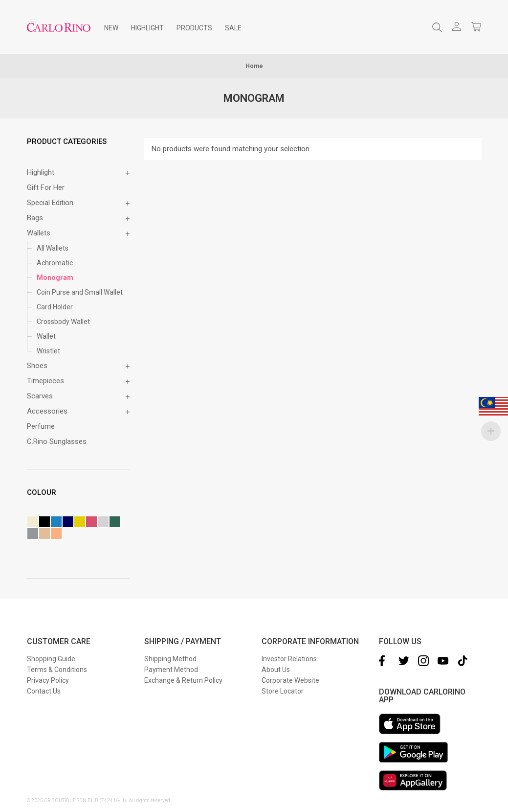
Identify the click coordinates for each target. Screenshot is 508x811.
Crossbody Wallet (63, 321)
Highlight (40, 172)
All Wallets (52, 248)
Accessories (47, 411)
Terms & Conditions (57, 669)
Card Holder (55, 307)
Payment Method (171, 669)
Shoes (37, 365)
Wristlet (48, 351)
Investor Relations (289, 659)
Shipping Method (170, 659)
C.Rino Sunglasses (57, 441)
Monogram (55, 277)
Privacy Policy (48, 680)
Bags (35, 217)
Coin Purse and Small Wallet (80, 292)
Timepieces (45, 380)
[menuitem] (111, 28)
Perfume (41, 426)
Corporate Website (290, 680)
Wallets (38, 233)
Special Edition (50, 202)
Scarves (40, 396)
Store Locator (283, 691)
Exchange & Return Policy (183, 680)
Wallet (46, 336)
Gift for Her (46, 187)
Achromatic (55, 263)
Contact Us (44, 691)
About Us (276, 669)
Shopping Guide (51, 659)
